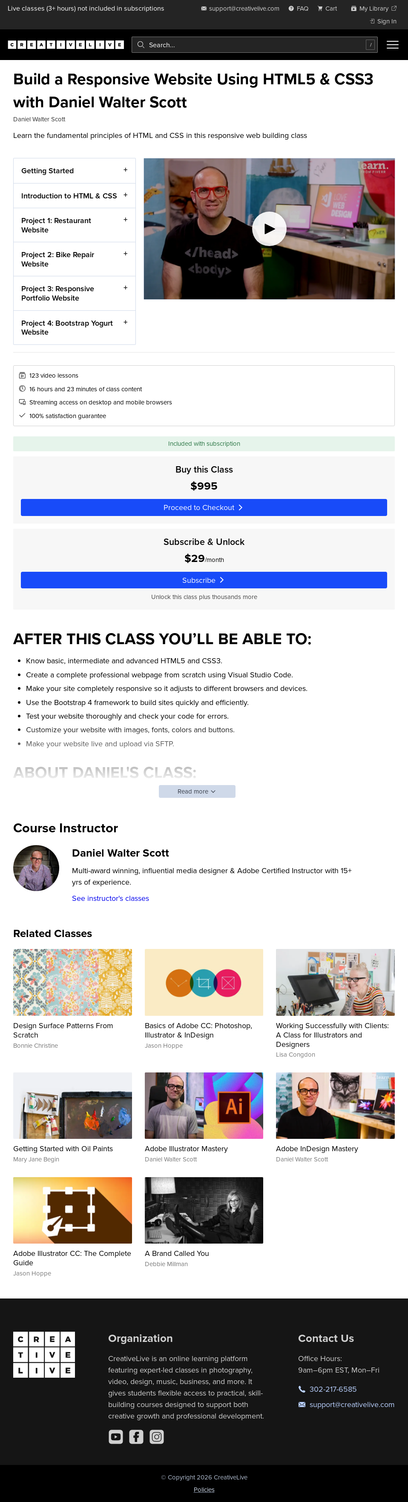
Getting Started (47, 170)
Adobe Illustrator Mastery (186, 1148)
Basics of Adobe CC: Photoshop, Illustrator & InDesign (198, 1030)
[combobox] (254, 44)
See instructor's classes (110, 898)
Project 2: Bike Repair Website (57, 259)
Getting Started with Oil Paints (63, 1148)
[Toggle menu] (392, 44)
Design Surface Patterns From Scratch (63, 1030)
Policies (204, 1489)
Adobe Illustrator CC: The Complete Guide (72, 1258)
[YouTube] (116, 1437)
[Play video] (269, 228)
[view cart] (329, 8)
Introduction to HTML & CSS (69, 195)
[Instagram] (156, 1437)
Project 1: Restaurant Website (56, 225)
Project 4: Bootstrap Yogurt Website (67, 327)
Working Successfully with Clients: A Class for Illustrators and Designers (332, 1034)
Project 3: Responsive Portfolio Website (57, 293)
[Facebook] (136, 1437)
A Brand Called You (177, 1253)
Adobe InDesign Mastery (317, 1148)
